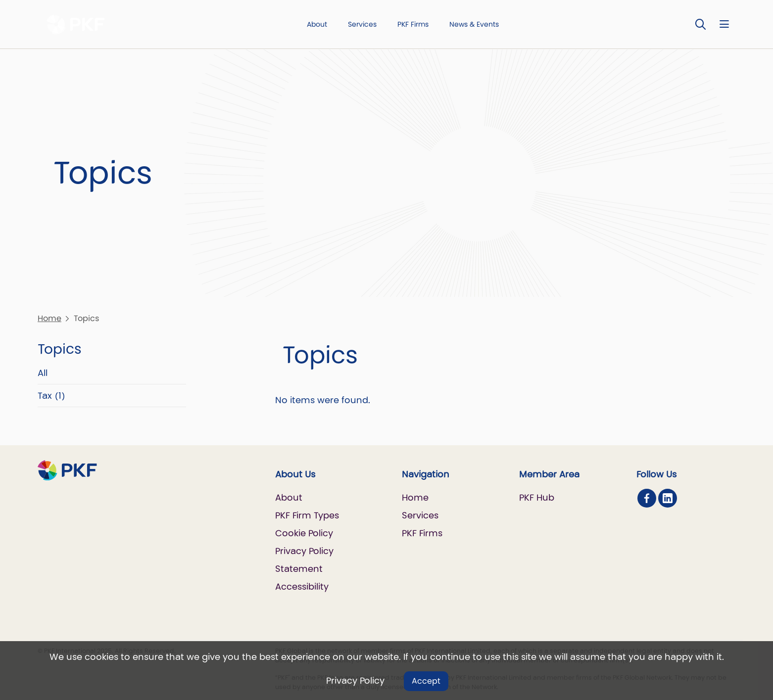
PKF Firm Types (307, 515)
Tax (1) (51, 395)
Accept (426, 681)
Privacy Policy (355, 680)
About (317, 24)
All (43, 373)
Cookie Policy (304, 533)
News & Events (474, 24)
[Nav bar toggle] (724, 24)
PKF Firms (413, 24)
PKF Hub (536, 497)
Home (49, 318)
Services (362, 24)
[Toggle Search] (701, 24)
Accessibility (302, 586)
